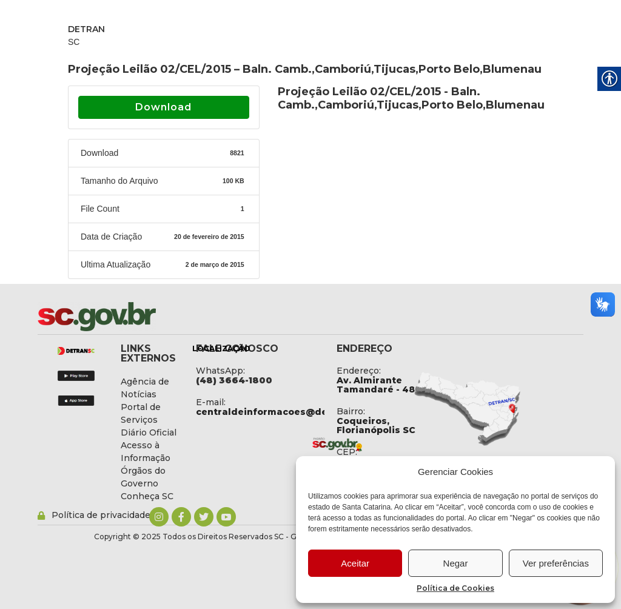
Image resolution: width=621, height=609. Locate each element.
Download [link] (163, 107)
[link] (129, 316)
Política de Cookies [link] (455, 588)
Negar (455, 563)
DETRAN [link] (86, 29)
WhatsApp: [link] (220, 370)
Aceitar (355, 563)
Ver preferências (556, 563)
